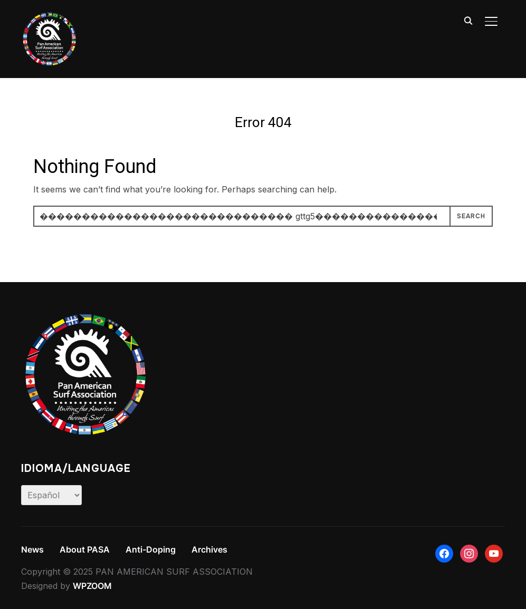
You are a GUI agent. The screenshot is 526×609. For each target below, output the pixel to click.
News (32, 549)
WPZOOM (92, 586)
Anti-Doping (151, 549)
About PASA (85, 549)
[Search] (468, 20)
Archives (209, 549)
